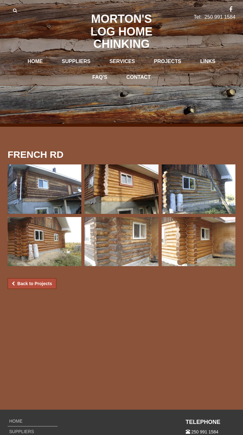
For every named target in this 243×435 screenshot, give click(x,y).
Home (35, 61)
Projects (167, 61)
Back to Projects (32, 283)
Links (207, 61)
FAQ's (99, 77)
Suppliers (76, 61)
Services (122, 61)
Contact (138, 77)
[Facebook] (230, 9)
